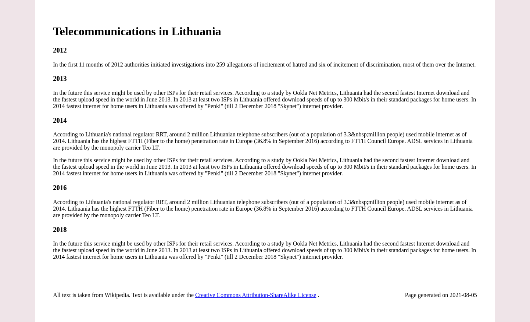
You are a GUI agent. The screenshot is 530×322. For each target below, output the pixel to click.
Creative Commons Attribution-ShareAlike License (255, 295)
